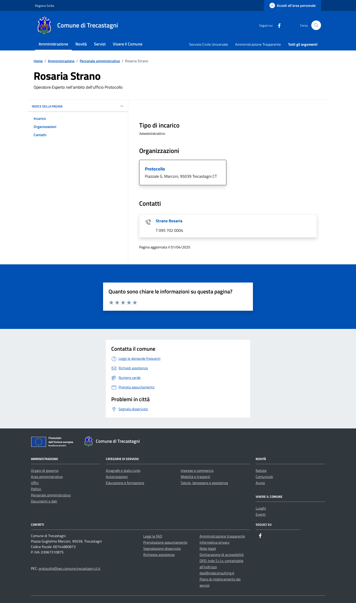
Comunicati (264, 476)
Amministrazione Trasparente (258, 44)
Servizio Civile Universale (208, 44)
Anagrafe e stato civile (123, 470)
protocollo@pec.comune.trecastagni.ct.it (69, 568)
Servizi (100, 44)
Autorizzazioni (117, 476)
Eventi (261, 514)
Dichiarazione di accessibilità (222, 554)
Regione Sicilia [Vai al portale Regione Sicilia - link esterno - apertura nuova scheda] (44, 5)
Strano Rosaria (169, 221)
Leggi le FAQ (152, 536)
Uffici (35, 482)
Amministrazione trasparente (222, 536)
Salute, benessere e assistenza (204, 482)
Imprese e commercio (197, 470)
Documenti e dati (44, 501)
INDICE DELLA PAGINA (78, 106)
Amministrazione (53, 44)
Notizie (261, 470)
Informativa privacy (215, 542)
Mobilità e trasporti (195, 476)
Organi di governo (44, 470)
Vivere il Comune (127, 44)
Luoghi (261, 508)
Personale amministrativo (51, 495)
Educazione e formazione (125, 482)
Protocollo (155, 168)
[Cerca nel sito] (316, 25)
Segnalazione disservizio (162, 548)
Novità (81, 44)
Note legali (208, 548)
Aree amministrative (47, 476)
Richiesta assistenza (159, 554)
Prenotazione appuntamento (165, 542)
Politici (36, 489)
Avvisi (260, 482)
